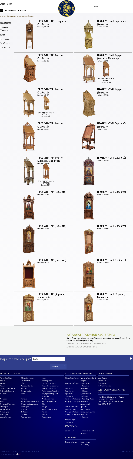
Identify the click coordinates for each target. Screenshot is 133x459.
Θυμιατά (2, 401)
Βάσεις (23, 383)
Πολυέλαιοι (24, 414)
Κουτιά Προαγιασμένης (49, 401)
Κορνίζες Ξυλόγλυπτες (72, 399)
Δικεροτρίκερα (47, 381)
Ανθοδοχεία (4, 414)
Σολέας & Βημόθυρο (87, 399)
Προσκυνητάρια (26, 417)
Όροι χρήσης (102, 383)
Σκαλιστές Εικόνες (71, 442)
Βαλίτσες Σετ (69, 431)
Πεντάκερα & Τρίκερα (49, 383)
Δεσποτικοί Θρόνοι (71, 409)
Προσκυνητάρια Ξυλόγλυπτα (24, 16)
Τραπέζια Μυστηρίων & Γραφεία (88, 379)
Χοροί (44, 378)
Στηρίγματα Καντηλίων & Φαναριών (50, 395)
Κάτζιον (2, 386)
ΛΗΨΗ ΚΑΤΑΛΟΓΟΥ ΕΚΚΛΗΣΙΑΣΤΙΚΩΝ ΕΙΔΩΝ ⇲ (86, 343)
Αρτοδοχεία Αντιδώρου (49, 409)
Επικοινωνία (102, 381)
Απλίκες (44, 414)
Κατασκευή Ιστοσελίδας (8, 454)
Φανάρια (24, 409)
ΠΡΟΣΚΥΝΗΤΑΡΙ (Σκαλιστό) (111, 157)
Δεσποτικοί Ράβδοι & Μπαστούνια (87, 432)
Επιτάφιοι (24, 388)
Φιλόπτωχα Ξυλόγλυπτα (84, 390)
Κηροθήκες (3, 394)
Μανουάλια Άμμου (6, 417)
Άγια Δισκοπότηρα (48, 399)
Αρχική (12, 16)
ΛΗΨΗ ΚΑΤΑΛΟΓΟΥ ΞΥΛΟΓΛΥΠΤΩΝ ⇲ (81, 347)
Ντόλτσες (45, 412)
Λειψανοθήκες (46, 417)
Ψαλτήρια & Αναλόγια (49, 388)
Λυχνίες (2, 381)
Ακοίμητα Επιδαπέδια (7, 391)
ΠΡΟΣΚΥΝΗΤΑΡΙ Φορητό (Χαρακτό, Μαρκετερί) (109, 57)
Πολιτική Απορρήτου (104, 386)
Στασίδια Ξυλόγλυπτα (72, 383)
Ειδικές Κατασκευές (27, 378)
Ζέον (43, 404)
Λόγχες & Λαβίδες (6, 378)
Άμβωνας (84, 407)
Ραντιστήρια (4, 407)
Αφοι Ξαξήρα (102, 378)
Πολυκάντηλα (25, 381)
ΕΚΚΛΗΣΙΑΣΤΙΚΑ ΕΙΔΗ (15, 10)
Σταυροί (44, 407)
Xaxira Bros (10, 451)
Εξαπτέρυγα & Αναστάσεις (29, 404)
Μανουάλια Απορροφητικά (50, 386)
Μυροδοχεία (25, 407)
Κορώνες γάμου (5, 409)
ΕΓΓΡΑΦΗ (55, 366)
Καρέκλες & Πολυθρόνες (85, 416)
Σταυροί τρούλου (26, 391)
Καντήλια (24, 399)
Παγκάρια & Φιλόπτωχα (7, 388)
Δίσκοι (23, 394)
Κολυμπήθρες (4, 412)
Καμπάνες (3, 383)
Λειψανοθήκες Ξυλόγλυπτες (85, 384)
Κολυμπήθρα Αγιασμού (72, 401)
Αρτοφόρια (3, 399)
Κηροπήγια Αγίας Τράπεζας (30, 401)
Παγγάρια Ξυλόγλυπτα (72, 414)
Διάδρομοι (24, 412)
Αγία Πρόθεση (85, 409)
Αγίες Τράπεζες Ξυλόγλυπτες (70, 421)
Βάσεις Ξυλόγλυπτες (72, 378)
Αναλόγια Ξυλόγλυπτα (72, 412)
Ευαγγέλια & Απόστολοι (7, 404)
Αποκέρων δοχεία (27, 386)
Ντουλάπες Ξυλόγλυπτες (69, 390)
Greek (2, 4)
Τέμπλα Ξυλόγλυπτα (71, 407)
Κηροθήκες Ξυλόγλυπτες (69, 395)
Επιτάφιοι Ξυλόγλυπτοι (88, 412)
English (9, 4)
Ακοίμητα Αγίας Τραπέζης (50, 391)
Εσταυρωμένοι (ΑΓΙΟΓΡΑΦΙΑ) (85, 443)
